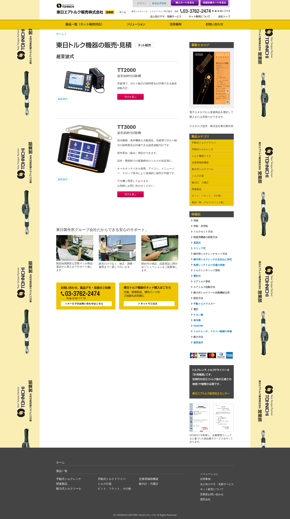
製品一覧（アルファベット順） (208, 202)
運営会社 (205, 499)
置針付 (197, 276)
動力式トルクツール (202, 169)
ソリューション (135, 25)
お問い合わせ (214, 25)
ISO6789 (198, 325)
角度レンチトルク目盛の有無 (209, 265)
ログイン (142, 3)
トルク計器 (198, 175)
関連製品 (196, 189)
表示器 (197, 320)
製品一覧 (61, 470)
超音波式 (63, 98)
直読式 (197, 242)
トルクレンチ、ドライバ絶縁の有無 (212, 331)
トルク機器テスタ (201, 156)
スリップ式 (199, 248)
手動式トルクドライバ (204, 142)
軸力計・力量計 (148, 483)
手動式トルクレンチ (202, 149)
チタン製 (198, 314)
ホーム (60, 33)
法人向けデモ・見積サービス (167, 17)
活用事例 (176, 25)
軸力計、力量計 (200, 182)
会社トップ (223, 17)
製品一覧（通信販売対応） (84, 25)
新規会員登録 (159, 3)
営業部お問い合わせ (211, 494)
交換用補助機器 (200, 162)
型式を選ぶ (130, 96)
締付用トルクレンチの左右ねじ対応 (212, 259)
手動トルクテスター (204, 303)
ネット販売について (199, 17)
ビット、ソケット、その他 (206, 195)
